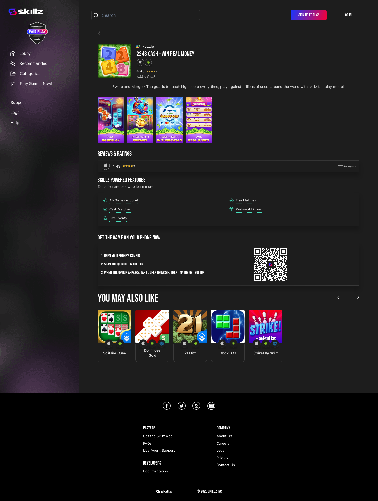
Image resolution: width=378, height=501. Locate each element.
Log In (348, 15)
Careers (223, 443)
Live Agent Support (159, 450)
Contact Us (226, 465)
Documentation (155, 471)
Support (18, 102)
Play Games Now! (36, 83)
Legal (15, 112)
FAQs (147, 443)
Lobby (25, 53)
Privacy (222, 458)
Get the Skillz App (157, 436)
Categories (30, 73)
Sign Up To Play (308, 15)
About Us (224, 436)
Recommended (33, 63)
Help (14, 122)
